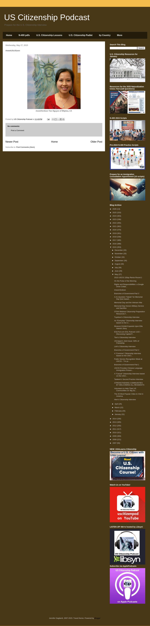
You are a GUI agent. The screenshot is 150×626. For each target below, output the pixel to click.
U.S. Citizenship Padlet (80, 35)
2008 (114, 439)
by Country (104, 35)
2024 (114, 216)
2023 (114, 219)
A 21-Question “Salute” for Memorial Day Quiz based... (128, 298)
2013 (114, 422)
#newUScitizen (120, 290)
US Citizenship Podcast (47, 17)
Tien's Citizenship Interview (125, 337)
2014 (114, 419)
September (119, 261)
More (119, 35)
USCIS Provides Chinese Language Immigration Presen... (128, 369)
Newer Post (11, 141)
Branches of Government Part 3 (126, 293)
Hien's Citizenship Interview (125, 400)
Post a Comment (17, 130)
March (117, 407)
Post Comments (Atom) (25, 147)
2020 (114, 230)
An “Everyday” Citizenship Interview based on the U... (128, 322)
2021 (114, 226)
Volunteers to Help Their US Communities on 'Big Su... (125, 389)
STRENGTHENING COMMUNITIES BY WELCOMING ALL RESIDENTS (129, 384)
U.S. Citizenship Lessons (49, 35)
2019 (114, 233)
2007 (114, 443)
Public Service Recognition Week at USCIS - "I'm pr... (128, 360)
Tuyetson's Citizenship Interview (126, 317)
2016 (114, 244)
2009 (114, 436)
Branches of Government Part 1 (126, 365)
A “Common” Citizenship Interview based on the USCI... (127, 354)
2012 (114, 426)
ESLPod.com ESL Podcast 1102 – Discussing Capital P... (127, 333)
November (119, 254)
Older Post (96, 141)
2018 (114, 237)
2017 (114, 240)
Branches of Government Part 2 (126, 350)
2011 (114, 429)
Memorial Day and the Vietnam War (128, 303)
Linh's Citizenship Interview (124, 346)
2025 (114, 212)
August (118, 264)
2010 (114, 432)
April (117, 404)
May (116, 274)
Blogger (97, 618)
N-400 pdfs (24, 35)
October (118, 257)
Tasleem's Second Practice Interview (128, 379)
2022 (114, 223)
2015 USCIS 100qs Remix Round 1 (128, 277)
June (117, 271)
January (118, 414)
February (118, 411)
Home (9, 35)
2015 (114, 247)
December (119, 250)
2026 (114, 209)
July (116, 267)
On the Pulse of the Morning (125, 281)
